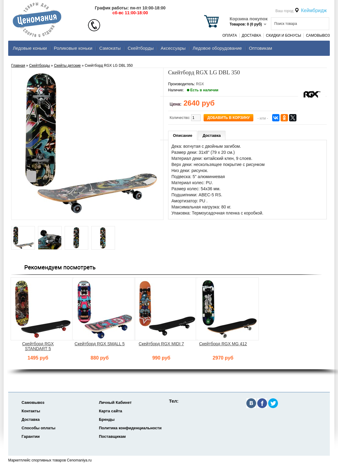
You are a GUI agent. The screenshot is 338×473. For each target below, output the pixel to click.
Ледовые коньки (30, 48)
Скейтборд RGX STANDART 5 (38, 346)
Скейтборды (141, 48)
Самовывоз (318, 35)
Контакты (31, 411)
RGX (200, 84)
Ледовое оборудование (217, 48)
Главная (18, 65)
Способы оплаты (39, 428)
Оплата (229, 35)
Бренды (107, 419)
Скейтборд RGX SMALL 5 (100, 343)
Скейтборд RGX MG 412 (223, 343)
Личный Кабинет (115, 402)
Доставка (251, 35)
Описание (182, 135)
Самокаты (110, 48)
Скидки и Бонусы (283, 35)
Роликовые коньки (73, 48)
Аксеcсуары (173, 48)
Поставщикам (112, 436)
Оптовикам (260, 48)
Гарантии (31, 436)
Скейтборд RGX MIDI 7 (161, 343)
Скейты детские (67, 65)
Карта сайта (110, 411)
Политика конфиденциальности (130, 428)
